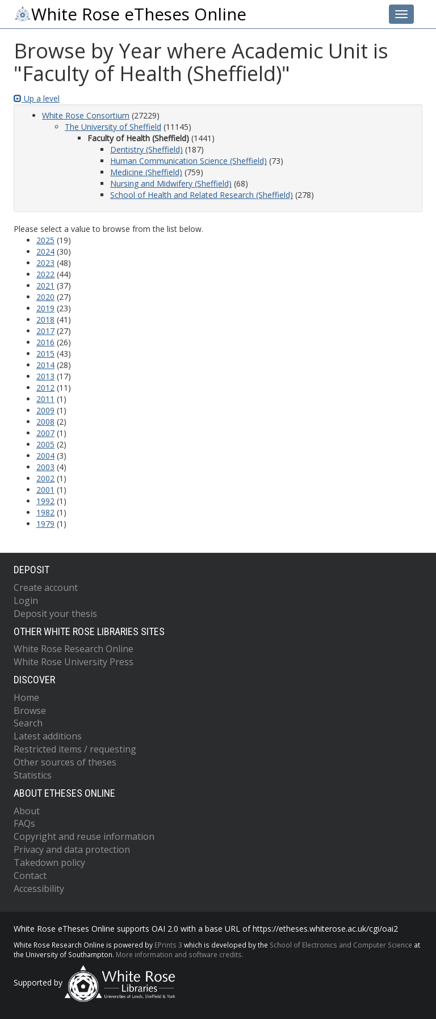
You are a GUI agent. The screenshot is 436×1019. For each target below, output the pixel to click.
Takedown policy (49, 862)
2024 (45, 251)
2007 (45, 433)
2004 (45, 455)
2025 (45, 240)
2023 (45, 262)
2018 (45, 319)
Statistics (33, 775)
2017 (45, 330)
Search (28, 723)
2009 (45, 410)
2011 (45, 399)
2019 (45, 308)
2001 (45, 489)
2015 (45, 353)
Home (26, 697)
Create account (46, 587)
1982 (45, 512)
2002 (45, 478)
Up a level (37, 98)
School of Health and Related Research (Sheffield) (201, 194)
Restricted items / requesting (75, 749)
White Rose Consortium (85, 115)
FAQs (24, 823)
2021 (45, 285)
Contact (30, 875)
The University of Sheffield (113, 126)
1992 (45, 501)
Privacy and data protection (72, 849)
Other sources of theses (65, 762)
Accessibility (39, 888)
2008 (45, 421)
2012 (45, 387)
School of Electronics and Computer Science (341, 944)
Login (26, 600)
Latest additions (48, 736)
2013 (45, 376)
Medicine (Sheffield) (146, 172)
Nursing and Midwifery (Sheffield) (171, 183)
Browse (30, 710)
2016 (45, 342)
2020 (45, 296)
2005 (45, 444)
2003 (45, 467)
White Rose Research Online (73, 648)
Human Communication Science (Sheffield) (188, 160)
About (27, 811)
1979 (45, 523)
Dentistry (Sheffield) (146, 149)
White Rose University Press (73, 662)
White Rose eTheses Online (130, 14)
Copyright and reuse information (84, 836)
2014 (45, 365)
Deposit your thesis (55, 613)
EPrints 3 (168, 944)
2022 (45, 274)
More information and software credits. (180, 954)
